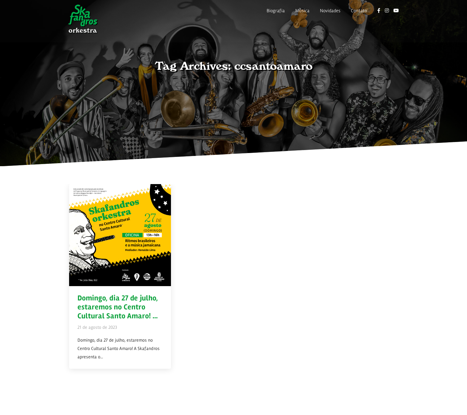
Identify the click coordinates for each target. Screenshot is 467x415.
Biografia (276, 10)
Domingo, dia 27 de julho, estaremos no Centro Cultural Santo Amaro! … (117, 307)
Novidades (330, 10)
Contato (359, 10)
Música (302, 10)
